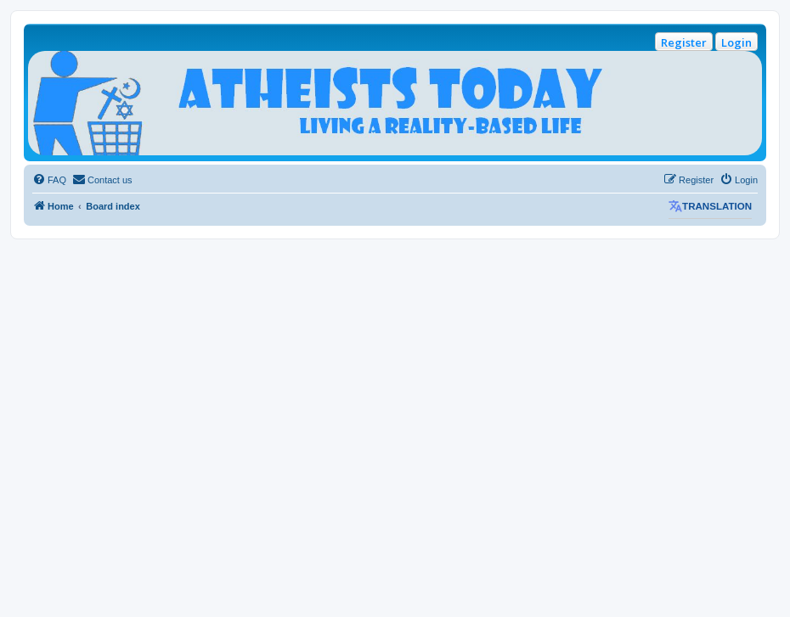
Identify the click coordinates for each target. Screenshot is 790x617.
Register (684, 42)
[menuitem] (49, 180)
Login (736, 42)
